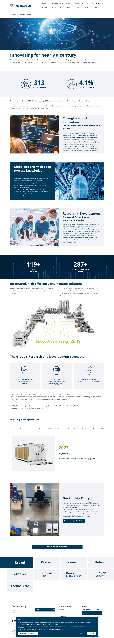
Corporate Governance (57, 3)
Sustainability (62, 613)
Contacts (68, 3)
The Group (45, 7)
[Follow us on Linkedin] (93, 3)
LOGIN (84, 606)
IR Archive (61, 609)
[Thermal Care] (20, 586)
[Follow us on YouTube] (96, 3)
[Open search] (103, 3)
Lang (83, 3)
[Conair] (74, 562)
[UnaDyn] (101, 574)
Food (61, 7)
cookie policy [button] (54, 624)
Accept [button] (92, 633)
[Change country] (87, 3)
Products (69, 7)
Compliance (99, 630)
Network (87, 7)
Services (78, 7)
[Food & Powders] (74, 574)
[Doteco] (101, 562)
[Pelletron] (20, 574)
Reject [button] (82, 633)
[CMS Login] (99, 3)
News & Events (45, 3)
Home (12, 14)
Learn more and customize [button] (27, 633)
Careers (96, 7)
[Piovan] (47, 562)
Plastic (54, 7)
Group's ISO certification (73, 510)
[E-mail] (43, 609)
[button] (74, 521)
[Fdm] (47, 574)
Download (76, 3)
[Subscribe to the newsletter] (53, 609)
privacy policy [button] (47, 622)
